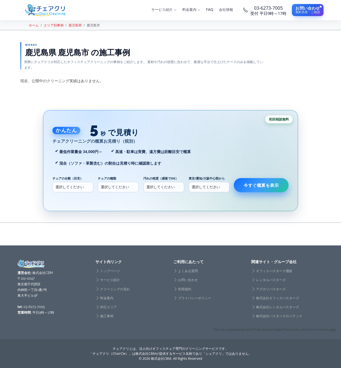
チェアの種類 (107, 178)
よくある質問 (188, 271)
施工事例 (106, 316)
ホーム (34, 25)
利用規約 (184, 289)
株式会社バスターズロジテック (279, 316)
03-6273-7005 (34, 307)
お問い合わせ (188, 280)
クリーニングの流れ (115, 289)
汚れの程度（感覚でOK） (161, 178)
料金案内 (106, 298)
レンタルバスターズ (271, 280)
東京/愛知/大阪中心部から (207, 178)
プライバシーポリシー (194, 298)
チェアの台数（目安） (67, 178)
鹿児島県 (75, 25)
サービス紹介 (110, 280)
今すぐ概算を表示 (261, 185)
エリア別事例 (54, 25)
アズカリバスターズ (271, 289)
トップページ (110, 271)
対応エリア (108, 307)
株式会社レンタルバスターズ (277, 307)
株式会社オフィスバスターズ (277, 298)
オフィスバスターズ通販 (274, 271)
